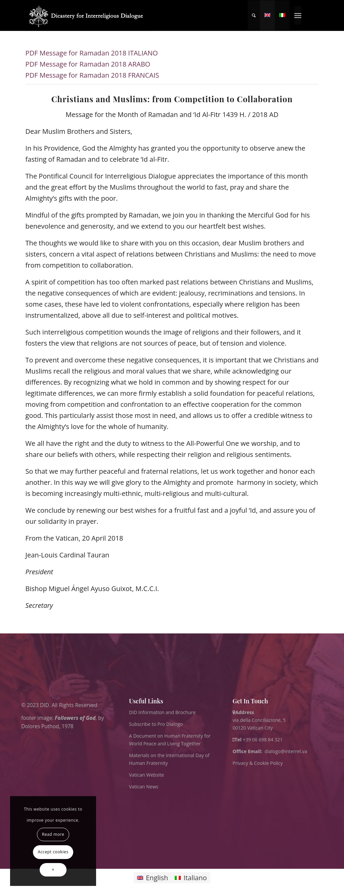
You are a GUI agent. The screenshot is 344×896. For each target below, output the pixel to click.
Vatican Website (146, 775)
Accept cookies (53, 852)
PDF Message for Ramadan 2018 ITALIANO (92, 52)
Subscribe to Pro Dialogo (156, 724)
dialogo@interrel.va (286, 751)
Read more (53, 834)
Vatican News (143, 786)
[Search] (254, 15)
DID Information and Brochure (162, 712)
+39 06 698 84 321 (263, 739)
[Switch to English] (152, 877)
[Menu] (297, 15)
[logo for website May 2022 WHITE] (88, 15)
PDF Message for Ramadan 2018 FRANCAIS (92, 75)
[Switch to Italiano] (190, 877)
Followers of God (75, 717)
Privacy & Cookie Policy (257, 763)
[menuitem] (254, 15)
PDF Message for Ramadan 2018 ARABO (88, 64)
